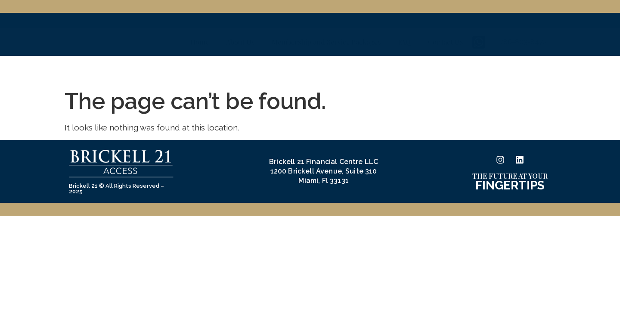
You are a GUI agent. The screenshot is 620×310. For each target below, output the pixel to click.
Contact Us (445, 69)
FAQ (404, 69)
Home (199, 69)
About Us (240, 69)
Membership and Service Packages (326, 69)
